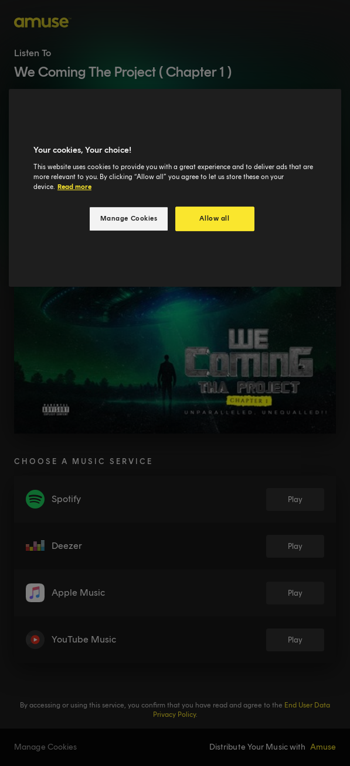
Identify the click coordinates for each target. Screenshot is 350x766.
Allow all (214, 218)
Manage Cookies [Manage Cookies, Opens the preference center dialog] (129, 218)
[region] (175, 188)
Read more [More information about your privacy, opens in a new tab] (74, 187)
